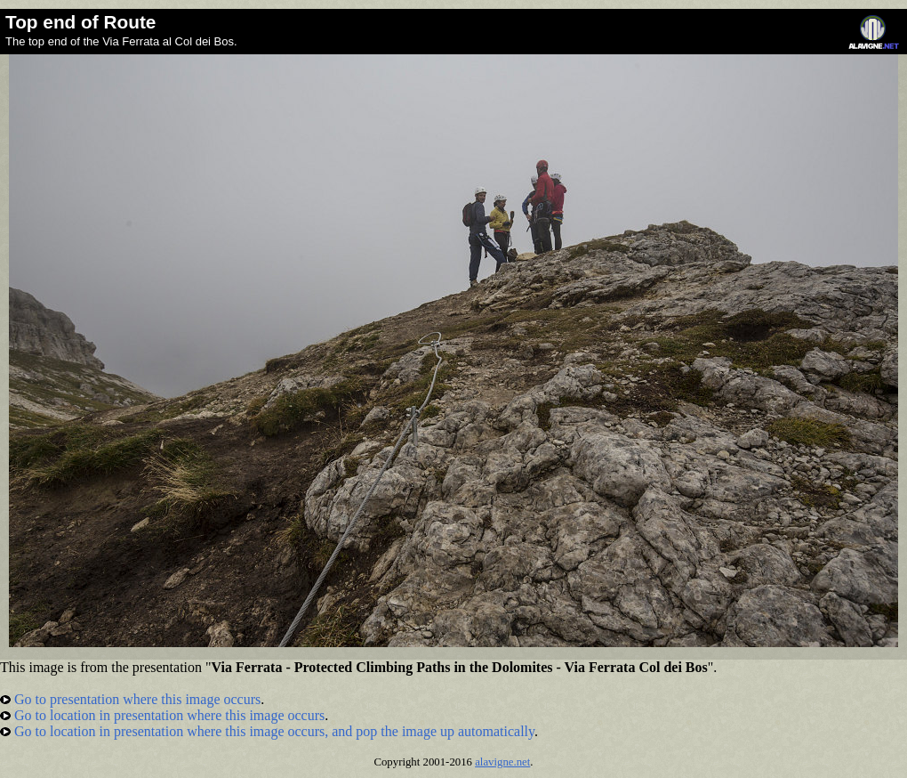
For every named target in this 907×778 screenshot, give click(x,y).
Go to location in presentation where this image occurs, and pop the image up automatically (267, 731)
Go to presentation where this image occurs (130, 699)
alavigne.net (502, 762)
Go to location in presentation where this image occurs (162, 715)
